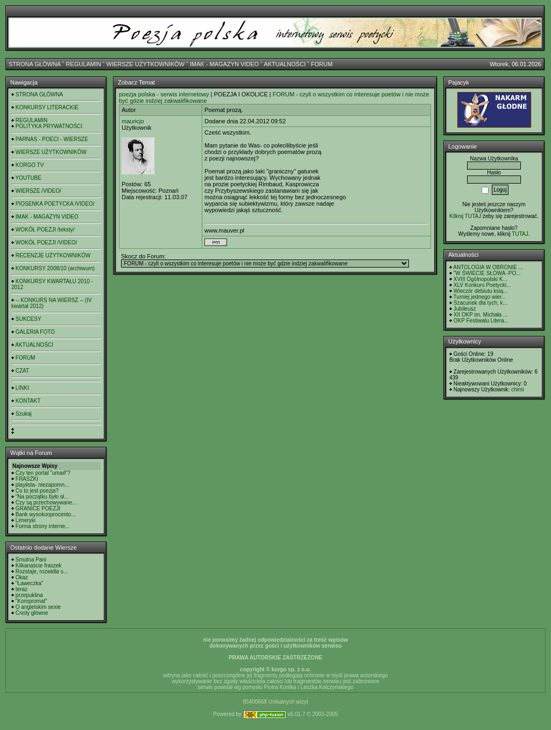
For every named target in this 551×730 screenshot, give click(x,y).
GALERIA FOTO (35, 332)
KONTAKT (28, 401)
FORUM (322, 64)
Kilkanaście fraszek (39, 565)
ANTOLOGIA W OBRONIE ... (488, 267)
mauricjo (133, 121)
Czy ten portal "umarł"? (43, 473)
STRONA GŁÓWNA (35, 64)
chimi (517, 389)
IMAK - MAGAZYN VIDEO (224, 64)
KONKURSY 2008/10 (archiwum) (55, 268)
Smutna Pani (31, 560)
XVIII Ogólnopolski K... (480, 279)
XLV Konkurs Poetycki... (482, 285)
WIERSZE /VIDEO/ (38, 191)
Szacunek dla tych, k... (480, 303)
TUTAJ (520, 234)
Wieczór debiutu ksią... (481, 291)
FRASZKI (27, 479)
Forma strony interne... (43, 526)
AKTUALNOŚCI (285, 64)
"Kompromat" (31, 601)
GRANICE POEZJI (38, 508)
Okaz (22, 577)
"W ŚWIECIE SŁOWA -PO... (487, 273)
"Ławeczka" (30, 583)
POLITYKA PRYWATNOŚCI (49, 126)
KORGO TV (30, 165)
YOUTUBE (28, 178)
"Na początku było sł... (42, 497)
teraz (21, 589)
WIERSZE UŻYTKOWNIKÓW (146, 64)
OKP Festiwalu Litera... (481, 321)
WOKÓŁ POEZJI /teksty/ (45, 230)
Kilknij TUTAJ (465, 216)
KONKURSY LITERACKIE (47, 107)
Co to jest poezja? (37, 491)
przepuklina (29, 595)
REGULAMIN (83, 64)
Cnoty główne (32, 613)
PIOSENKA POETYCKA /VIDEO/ (55, 204)
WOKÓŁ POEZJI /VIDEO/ (46, 242)
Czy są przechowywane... (46, 503)
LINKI (22, 388)
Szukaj (24, 414)
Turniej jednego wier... (480, 297)
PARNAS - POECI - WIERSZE (52, 139)
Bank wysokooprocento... (46, 514)
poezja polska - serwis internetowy (164, 94)
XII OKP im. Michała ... (480, 315)
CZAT (22, 371)
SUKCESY (28, 319)
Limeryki (26, 520)
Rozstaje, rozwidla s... (42, 571)
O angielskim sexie (38, 607)
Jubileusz (465, 309)
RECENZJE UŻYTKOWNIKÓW (53, 255)
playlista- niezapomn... (42, 485)
